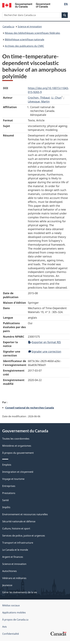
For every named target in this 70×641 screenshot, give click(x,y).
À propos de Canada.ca (15, 619)
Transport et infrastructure (17, 542)
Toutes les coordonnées (15, 438)
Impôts (6, 507)
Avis (4, 626)
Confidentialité (10, 633)
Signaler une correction (44, 351)
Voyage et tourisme (13, 479)
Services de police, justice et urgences (23, 535)
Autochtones (9, 571)
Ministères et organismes (16, 445)
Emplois (6, 464)
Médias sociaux (11, 605)
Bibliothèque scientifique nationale (24, 39)
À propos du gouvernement (18, 452)
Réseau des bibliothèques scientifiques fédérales (32, 33)
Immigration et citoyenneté (17, 471)
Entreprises (8, 486)
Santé (5, 500)
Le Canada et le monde (15, 549)
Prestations (8, 493)
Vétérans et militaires (14, 578)
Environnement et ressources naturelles (25, 514)
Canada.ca (8, 26)
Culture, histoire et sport (16, 528)
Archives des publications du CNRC (24, 46)
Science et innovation (30, 26)
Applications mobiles (14, 612)
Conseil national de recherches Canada (29, 407)
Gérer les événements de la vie (19, 592)
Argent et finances (12, 557)
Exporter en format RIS (44, 342)
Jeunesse (7, 585)
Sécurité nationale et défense (18, 521)
